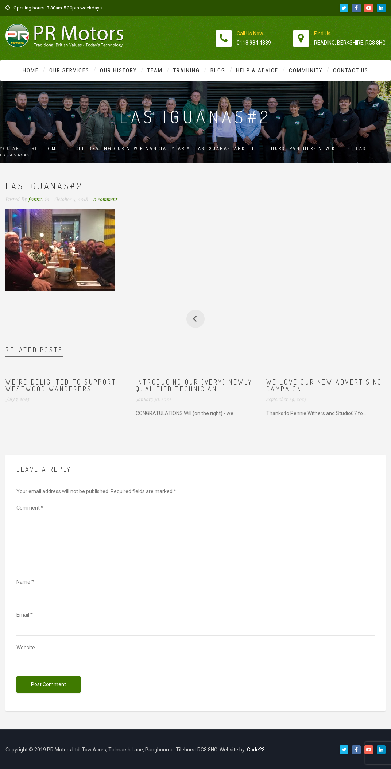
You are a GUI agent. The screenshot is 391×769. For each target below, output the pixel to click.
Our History (118, 70)
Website (25, 647)
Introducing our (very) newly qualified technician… (194, 385)
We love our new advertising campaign (324, 385)
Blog (217, 70)
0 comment (105, 199)
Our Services (69, 70)
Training (186, 70)
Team (155, 70)
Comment (29, 508)
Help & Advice (257, 70)
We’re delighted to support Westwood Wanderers (61, 385)
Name (25, 582)
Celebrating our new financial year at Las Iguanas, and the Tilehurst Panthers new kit (207, 149)
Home (31, 70)
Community (305, 70)
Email (24, 615)
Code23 (256, 750)
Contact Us (350, 70)
